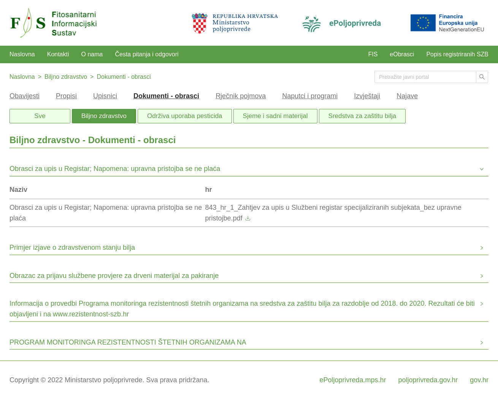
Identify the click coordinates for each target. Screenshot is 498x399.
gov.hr (479, 380)
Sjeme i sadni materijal (275, 116)
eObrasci (402, 54)
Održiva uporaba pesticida (184, 116)
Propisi (66, 96)
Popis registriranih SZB (457, 54)
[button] (249, 169)
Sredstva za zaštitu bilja (362, 116)
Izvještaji (367, 96)
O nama (92, 54)
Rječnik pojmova (241, 96)
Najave (407, 96)
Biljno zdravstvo (65, 76)
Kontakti (58, 54)
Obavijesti (25, 96)
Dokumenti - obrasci (124, 76)
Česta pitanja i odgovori (146, 54)
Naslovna (22, 54)
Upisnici (105, 96)
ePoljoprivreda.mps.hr (352, 380)
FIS (372, 54)
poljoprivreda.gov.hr (428, 380)
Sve (39, 116)
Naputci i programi (310, 96)
